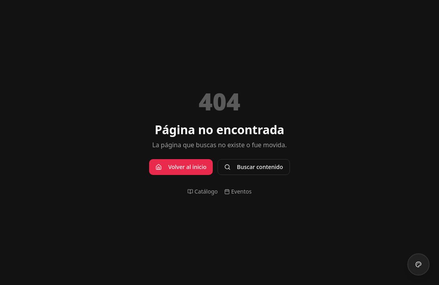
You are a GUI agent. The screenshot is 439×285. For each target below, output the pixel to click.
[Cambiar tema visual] (418, 264)
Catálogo (202, 191)
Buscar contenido (253, 167)
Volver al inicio (180, 167)
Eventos (238, 191)
